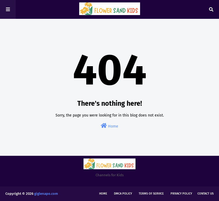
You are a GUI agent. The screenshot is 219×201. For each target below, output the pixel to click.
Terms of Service (151, 193)
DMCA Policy (123, 193)
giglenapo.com (46, 194)
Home (109, 126)
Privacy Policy (181, 193)
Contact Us (205, 193)
